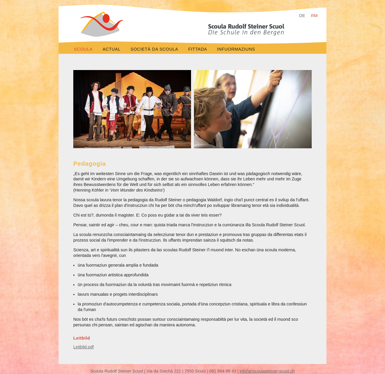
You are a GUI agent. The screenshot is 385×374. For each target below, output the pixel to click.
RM (314, 15)
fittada (197, 49)
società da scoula (154, 49)
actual (112, 49)
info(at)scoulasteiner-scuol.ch (267, 371)
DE (302, 15)
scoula (83, 49)
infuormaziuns (236, 49)
